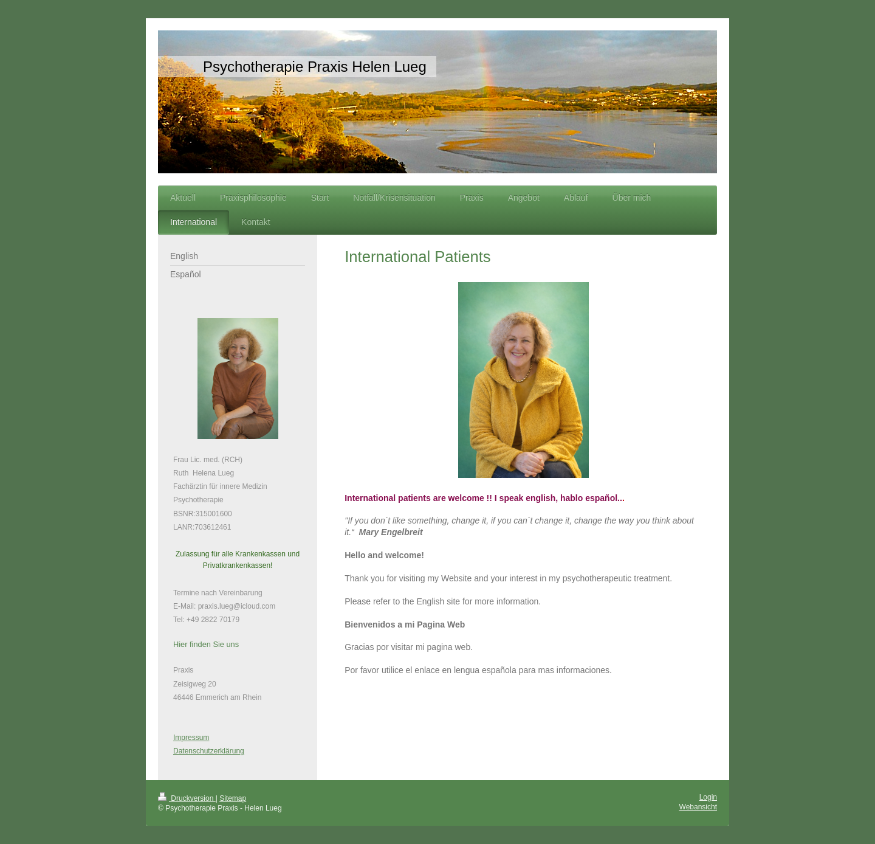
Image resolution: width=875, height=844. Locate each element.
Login (708, 797)
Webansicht (698, 807)
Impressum (191, 737)
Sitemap (232, 798)
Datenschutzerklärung (208, 751)
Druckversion (187, 798)
